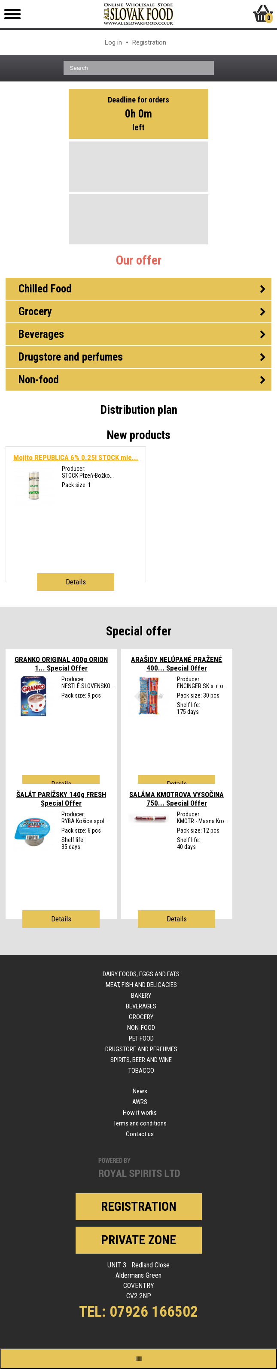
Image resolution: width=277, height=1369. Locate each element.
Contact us (140, 1134)
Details (76, 582)
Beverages (141, 1006)
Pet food (141, 1038)
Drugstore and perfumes (141, 1049)
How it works (140, 1112)
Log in (113, 42)
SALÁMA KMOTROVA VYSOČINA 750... (176, 798)
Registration (149, 42)
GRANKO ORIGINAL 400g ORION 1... (61, 663)
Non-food (141, 1028)
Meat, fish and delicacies (141, 985)
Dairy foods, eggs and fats (141, 974)
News (140, 1091)
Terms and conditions (140, 1123)
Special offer (138, 631)
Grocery (141, 1017)
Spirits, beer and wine (141, 1060)
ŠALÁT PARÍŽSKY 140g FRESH (61, 798)
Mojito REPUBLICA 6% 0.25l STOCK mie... (75, 457)
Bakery (141, 995)
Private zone (138, 1240)
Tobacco (141, 1070)
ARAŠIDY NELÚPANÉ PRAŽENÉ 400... (176, 663)
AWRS (139, 1102)
